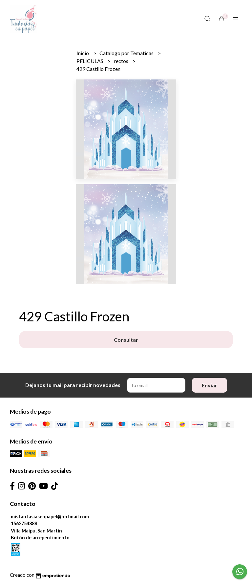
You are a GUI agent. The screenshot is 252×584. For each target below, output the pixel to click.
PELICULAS (90, 61)
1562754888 (24, 523)
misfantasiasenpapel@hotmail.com (50, 516)
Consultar (126, 339)
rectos (121, 61)
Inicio (83, 53)
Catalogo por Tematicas (127, 53)
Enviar (209, 385)
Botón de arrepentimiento (40, 537)
